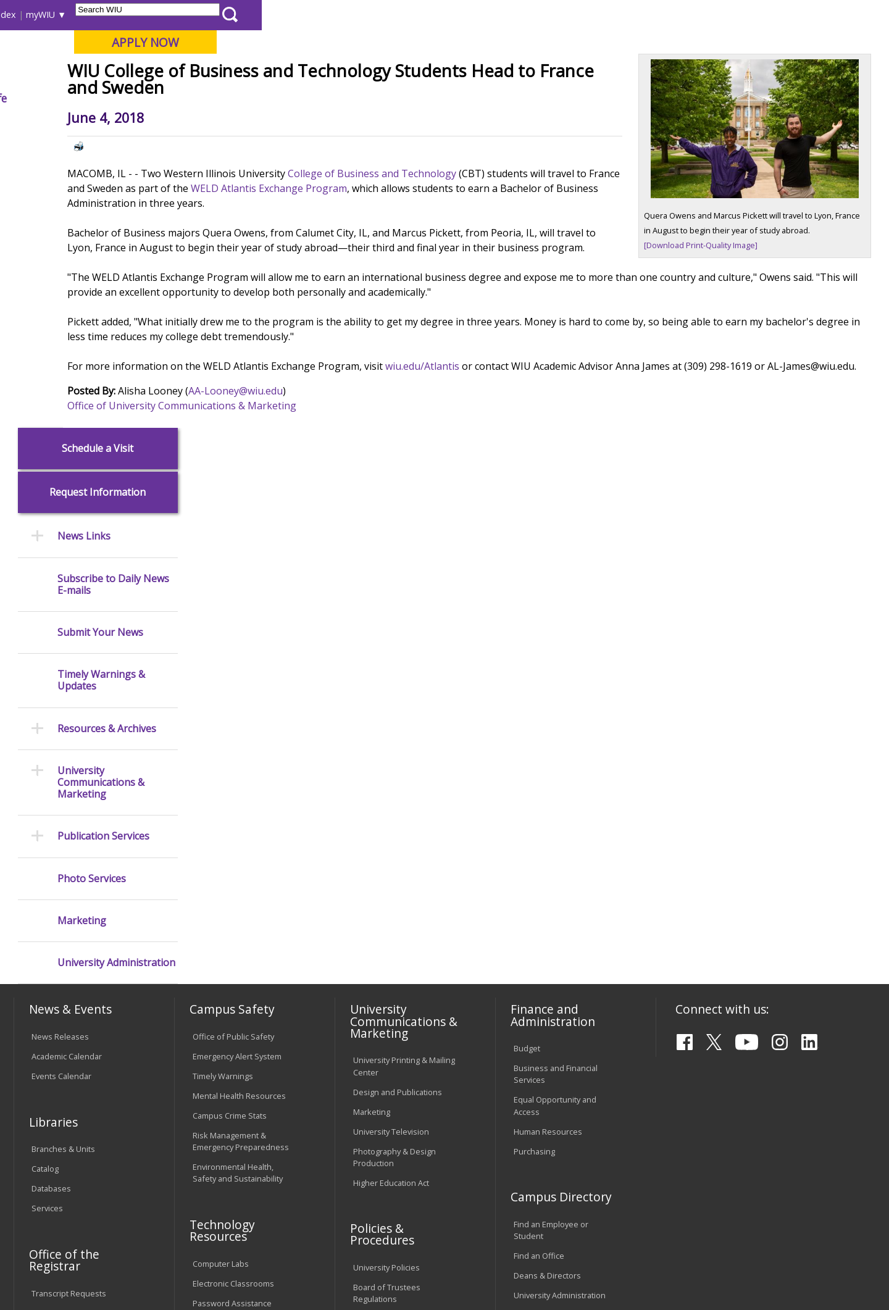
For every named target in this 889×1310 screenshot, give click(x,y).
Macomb (240, 73)
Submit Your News (100, 349)
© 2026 (48, 1268)
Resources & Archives (106, 445)
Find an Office (539, 972)
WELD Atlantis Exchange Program (523, 279)
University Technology (233, 1059)
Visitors (119, 14)
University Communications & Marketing (100, 499)
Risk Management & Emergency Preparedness (241, 857)
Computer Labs (221, 980)
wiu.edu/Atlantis (541, 471)
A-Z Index (623, 14)
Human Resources (548, 848)
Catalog (45, 885)
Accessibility (62, 1213)
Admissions (267, 98)
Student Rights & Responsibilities (384, 1112)
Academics (183, 98)
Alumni (342, 98)
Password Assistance (232, 1019)
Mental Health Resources (239, 812)
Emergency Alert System (237, 772)
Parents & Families (56, 14)
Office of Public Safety (233, 753)
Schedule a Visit (97, 165)
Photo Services (91, 595)
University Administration (116, 679)
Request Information (97, 209)
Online (354, 73)
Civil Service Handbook (395, 1087)
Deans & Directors (547, 992)
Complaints (373, 1138)
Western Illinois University (196, 53)
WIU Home (219, 126)
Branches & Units (63, 866)
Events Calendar (61, 792)
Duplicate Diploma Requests (64, 1035)
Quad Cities (299, 73)
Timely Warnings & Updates (101, 397)
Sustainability (210, 1213)
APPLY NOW (772, 42)
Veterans (278, 1213)
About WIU (100, 98)
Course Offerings (512, 14)
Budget (527, 765)
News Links (84, 253)
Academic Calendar (66, 772)
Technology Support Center (243, 1039)
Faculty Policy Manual (391, 1035)
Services (47, 925)
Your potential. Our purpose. (140, 73)
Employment (135, 1213)
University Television (391, 848)
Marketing (81, 637)
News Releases (60, 753)
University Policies (386, 984)
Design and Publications (397, 808)
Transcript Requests (68, 1010)
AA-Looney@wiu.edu (354, 511)
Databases (51, 905)
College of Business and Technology (492, 264)
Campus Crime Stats (230, 832)
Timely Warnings (223, 792)
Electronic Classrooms (233, 1000)
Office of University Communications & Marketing (300, 526)
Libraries (450, 14)
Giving (528, 98)
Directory (575, 14)
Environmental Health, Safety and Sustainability (238, 889)
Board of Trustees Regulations (386, 1010)
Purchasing (534, 868)
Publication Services (103, 553)
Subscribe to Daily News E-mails (113, 301)
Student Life (603, 98)
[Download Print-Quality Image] (704, 334)
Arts (399, 98)
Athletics (460, 98)
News (263, 126)
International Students (189, 14)
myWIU (667, 14)
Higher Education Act (391, 899)
